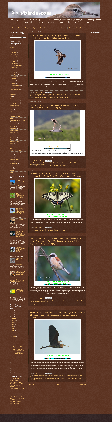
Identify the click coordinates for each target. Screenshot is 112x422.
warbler (11, 172)
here (55, 76)
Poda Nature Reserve (14, 152)
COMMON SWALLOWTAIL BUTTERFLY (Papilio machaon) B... (17, 346)
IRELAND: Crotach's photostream (17, 388)
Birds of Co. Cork (13, 67)
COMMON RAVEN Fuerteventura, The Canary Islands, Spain (20, 183)
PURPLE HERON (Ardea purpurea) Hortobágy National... (17, 339)
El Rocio (11, 107)
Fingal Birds (12, 112)
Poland (71, 28)
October (14, 336)
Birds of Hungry (63, 94)
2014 (12, 314)
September (14, 334)
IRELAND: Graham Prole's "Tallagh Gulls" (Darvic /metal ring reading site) (17, 383)
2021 (12, 370)
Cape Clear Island (13, 92)
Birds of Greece (13, 78)
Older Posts (83, 384)
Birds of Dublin (13, 60)
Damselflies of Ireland (14, 100)
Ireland (56, 28)
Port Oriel (12, 156)
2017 (12, 362)
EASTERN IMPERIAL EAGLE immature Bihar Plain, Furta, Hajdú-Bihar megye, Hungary (55, 36)
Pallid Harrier (42, 164)
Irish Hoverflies (13, 132)
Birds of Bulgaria (13, 63)
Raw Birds (36, 92)
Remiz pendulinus (42, 301)
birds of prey (68, 94)
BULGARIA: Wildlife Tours (15, 378)
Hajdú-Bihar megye (39, 95)
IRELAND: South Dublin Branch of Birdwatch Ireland (17, 399)
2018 (12, 364)
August (14, 332)
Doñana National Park (14, 102)
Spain (85, 28)
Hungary (45, 95)
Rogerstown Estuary (14, 159)
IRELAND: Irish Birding (14, 394)
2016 (12, 360)
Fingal (11, 111)
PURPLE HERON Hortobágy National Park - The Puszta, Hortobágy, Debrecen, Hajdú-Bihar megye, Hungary (57, 314)
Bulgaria (27, 28)
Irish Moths (12, 134)
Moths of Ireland (13, 148)
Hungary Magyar (74, 229)
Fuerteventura (13, 114)
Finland (42, 28)
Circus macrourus (66, 162)
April (13, 324)
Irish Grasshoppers (14, 130)
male (38, 164)
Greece (50, 28)
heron (68, 375)
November (14, 356)
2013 (12, 312)
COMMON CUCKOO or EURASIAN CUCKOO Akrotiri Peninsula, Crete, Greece (20, 249)
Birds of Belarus (13, 61)
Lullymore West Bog (14, 141)
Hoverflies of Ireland (14, 123)
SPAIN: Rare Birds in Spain (15, 407)
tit (47, 301)
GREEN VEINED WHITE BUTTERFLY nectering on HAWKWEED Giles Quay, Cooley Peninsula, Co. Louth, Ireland (17, 293)
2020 (12, 368)
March (13, 322)
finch (11, 167)
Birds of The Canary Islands (15, 81)
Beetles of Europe (13, 54)
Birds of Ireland (13, 80)
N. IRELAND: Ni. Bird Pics (15, 401)
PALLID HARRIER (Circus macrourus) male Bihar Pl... (18, 350)
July (13, 330)
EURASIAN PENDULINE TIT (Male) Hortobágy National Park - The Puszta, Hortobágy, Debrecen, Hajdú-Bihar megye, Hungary (56, 241)
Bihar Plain (45, 94)
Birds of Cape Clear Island (15, 65)
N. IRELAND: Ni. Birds (14, 403)
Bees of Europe (13, 52)
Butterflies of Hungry (51, 229)
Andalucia (12, 47)
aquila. (40, 94)
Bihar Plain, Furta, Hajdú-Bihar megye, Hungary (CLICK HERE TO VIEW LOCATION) (51, 97)
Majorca (11, 145)
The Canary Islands (14, 163)
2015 (12, 316)
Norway (64, 28)
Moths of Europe (13, 146)
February (14, 320)
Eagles (75, 94)
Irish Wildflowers (13, 137)
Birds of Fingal (13, 76)
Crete (11, 96)
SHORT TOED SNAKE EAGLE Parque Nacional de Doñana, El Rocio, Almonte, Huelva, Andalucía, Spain (21, 211)
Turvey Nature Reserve (14, 165)
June (13, 328)
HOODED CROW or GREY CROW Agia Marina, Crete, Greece (20, 221)
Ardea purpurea (36, 375)
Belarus (20, 28)
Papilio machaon (81, 229)
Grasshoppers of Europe (15, 116)
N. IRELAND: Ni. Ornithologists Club (17, 405)
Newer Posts (32, 384)
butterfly (57, 229)
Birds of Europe (56, 94)
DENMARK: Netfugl (14, 380)
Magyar (49, 95)
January (14, 318)
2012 (12, 310)
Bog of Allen (12, 83)
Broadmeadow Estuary (14, 85)
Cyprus (35, 28)
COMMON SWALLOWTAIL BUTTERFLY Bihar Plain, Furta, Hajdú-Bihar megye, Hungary (55, 174)
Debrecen (49, 300)
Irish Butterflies (13, 126)
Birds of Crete (13, 70)
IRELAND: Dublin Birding (15, 390)
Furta (34, 95)
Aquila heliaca (36, 94)
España (11, 109)
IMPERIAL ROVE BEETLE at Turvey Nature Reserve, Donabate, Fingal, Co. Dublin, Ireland (20, 261)
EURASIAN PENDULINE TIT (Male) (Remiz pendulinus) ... (18, 342)
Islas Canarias (13, 139)
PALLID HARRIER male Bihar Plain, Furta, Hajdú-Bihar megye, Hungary (55, 106)
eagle (73, 94)
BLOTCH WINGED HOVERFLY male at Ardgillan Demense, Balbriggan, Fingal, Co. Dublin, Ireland (17, 197)
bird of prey (50, 94)
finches (11, 168)
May (33, 301)
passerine (37, 301)
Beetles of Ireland (13, 56)
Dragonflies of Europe (14, 103)
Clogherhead (12, 94)
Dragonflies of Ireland (14, 105)
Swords (11, 161)
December (14, 358)
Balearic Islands (13, 50)
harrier (82, 162)
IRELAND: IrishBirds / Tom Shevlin (17, 396)
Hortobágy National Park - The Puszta (67, 300)
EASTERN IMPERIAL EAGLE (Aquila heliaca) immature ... (18, 353)
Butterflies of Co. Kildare (15, 89)
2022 (12, 372)
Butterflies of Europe (42, 229)
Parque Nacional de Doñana (16, 150)
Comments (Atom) (38, 387)
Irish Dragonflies (13, 128)
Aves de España (13, 49)
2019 (12, 366)
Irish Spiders (12, 135)
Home (13, 28)
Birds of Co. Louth (13, 69)
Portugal (78, 28)
